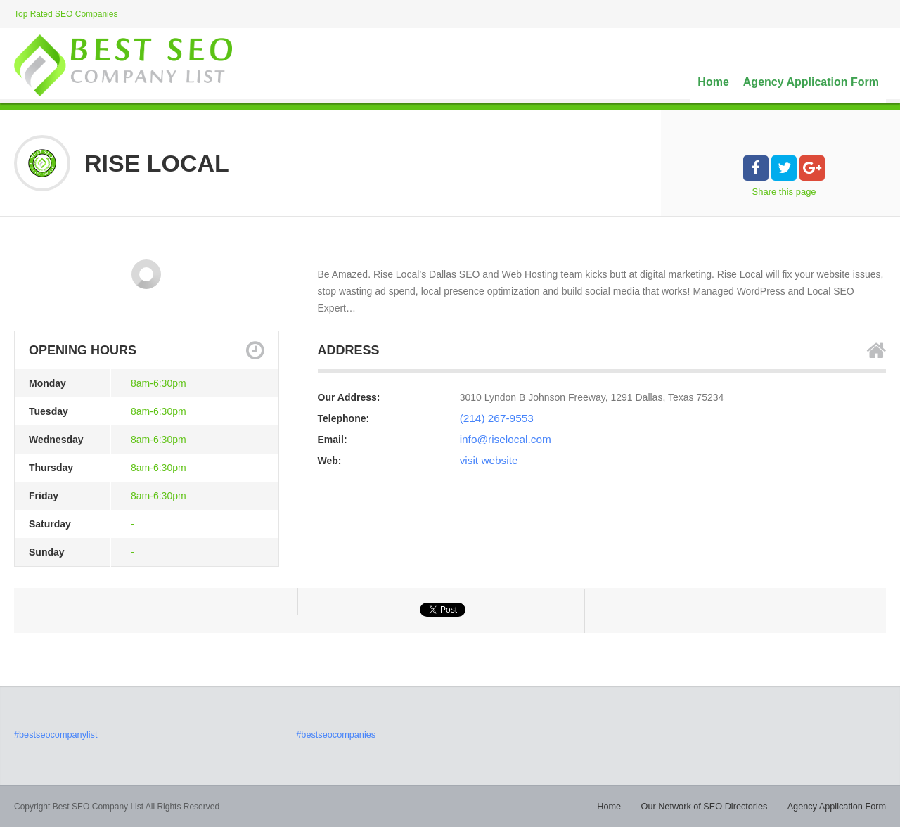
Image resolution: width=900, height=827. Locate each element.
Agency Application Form (811, 82)
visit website (486, 460)
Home (713, 82)
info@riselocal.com (501, 439)
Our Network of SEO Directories (713, 806)
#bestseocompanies (333, 735)
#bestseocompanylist (53, 735)
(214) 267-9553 (493, 418)
